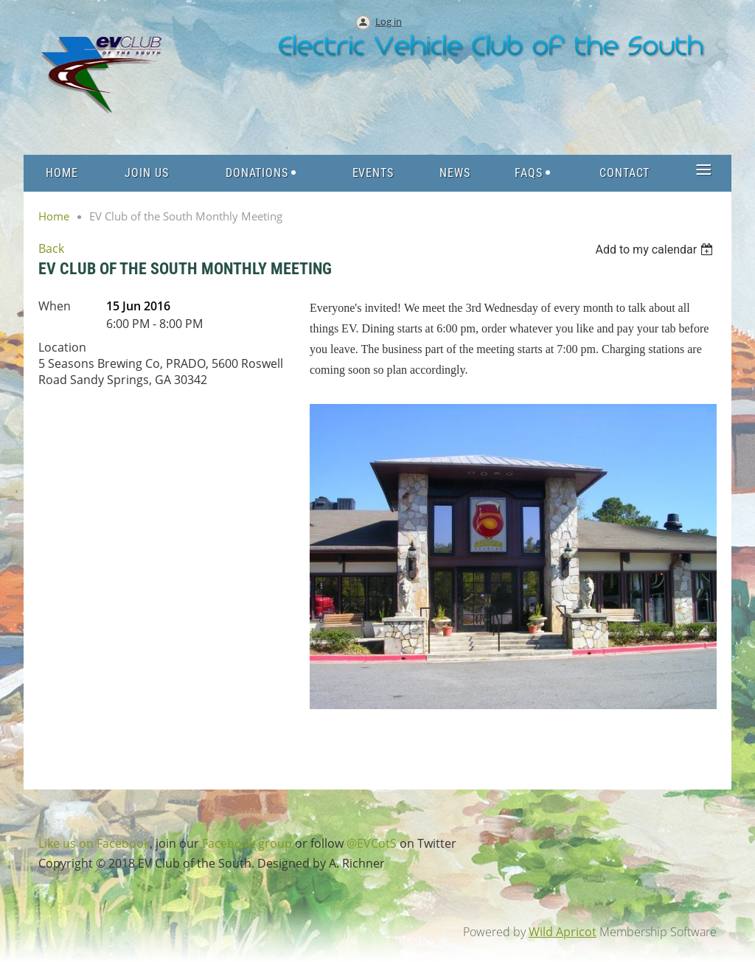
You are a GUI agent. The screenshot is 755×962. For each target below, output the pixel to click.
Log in (388, 21)
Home (53, 216)
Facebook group (247, 843)
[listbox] (656, 249)
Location (62, 347)
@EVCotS (372, 843)
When (54, 306)
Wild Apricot (562, 932)
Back (51, 248)
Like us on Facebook (94, 843)
